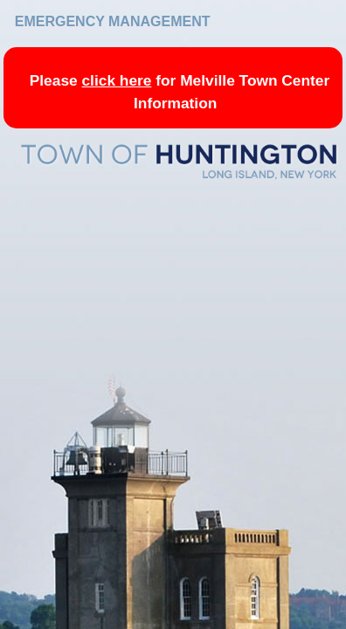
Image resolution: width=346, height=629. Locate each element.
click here (116, 80)
